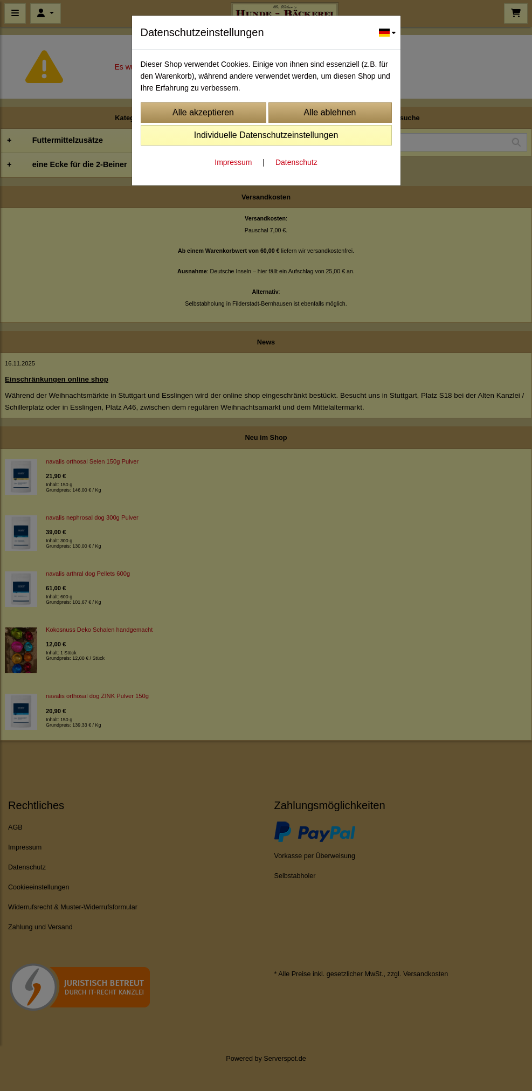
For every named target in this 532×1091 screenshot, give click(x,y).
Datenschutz (296, 162)
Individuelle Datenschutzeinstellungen (266, 135)
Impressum (233, 162)
